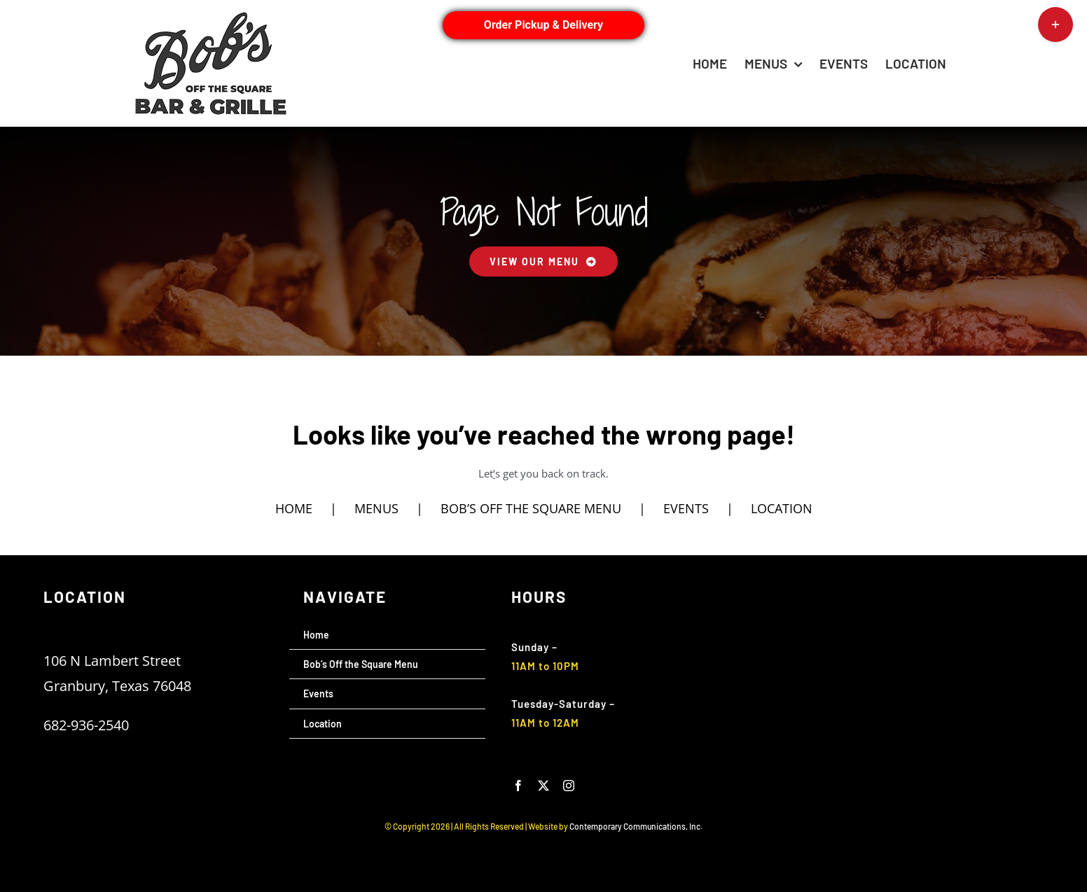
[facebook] (518, 785)
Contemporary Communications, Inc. (635, 826)
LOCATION (781, 508)
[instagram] (568, 785)
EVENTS (686, 508)
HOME (293, 508)
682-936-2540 (86, 725)
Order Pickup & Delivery (543, 25)
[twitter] (543, 785)
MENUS (376, 508)
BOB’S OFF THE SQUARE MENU (531, 508)
